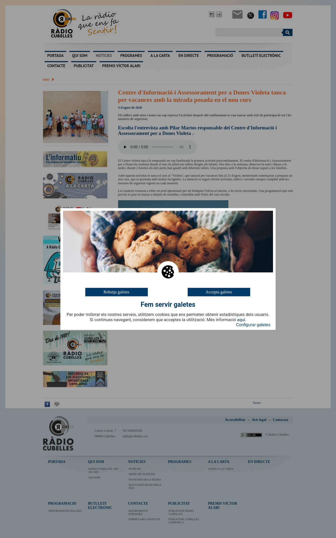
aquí (241, 320)
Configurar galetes (253, 325)
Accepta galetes (219, 292)
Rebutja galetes (116, 292)
